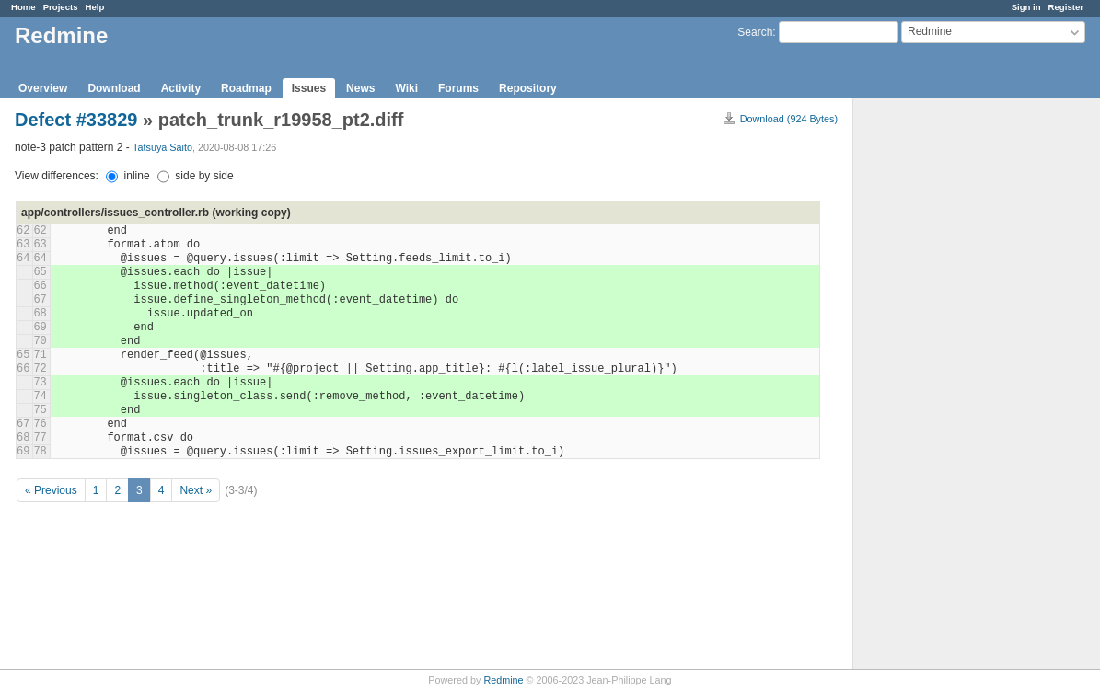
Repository (528, 88)
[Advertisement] (945, 387)
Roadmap (246, 88)
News (360, 88)
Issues (309, 88)
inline (127, 175)
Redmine (503, 679)
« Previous (51, 490)
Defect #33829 (76, 119)
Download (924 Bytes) (789, 118)
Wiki (406, 88)
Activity (181, 88)
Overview (42, 88)
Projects (60, 7)
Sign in (1026, 7)
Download (113, 88)
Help (95, 7)
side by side (195, 175)
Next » (195, 490)
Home (23, 7)
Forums (458, 88)
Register (1065, 7)
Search (754, 32)
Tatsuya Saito (162, 147)
